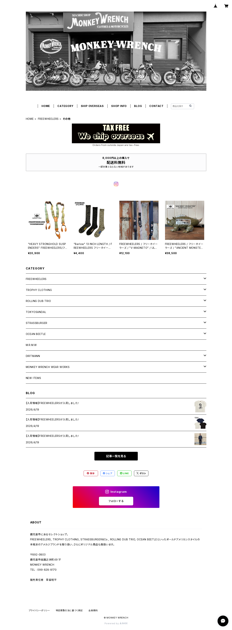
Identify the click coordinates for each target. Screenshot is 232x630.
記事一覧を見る (116, 456)
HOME (46, 105)
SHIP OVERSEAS (92, 105)
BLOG (138, 105)
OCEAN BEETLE (36, 333)
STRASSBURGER (36, 322)
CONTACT (156, 105)
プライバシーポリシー (39, 610)
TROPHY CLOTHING (39, 289)
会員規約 (93, 610)
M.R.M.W (31, 344)
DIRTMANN (33, 355)
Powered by (116, 623)
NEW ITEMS (33, 377)
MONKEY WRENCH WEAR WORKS (48, 366)
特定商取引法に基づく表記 (69, 610)
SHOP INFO (119, 105)
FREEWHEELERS (48, 118)
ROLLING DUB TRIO (38, 300)
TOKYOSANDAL (36, 311)
